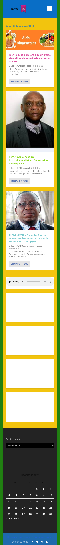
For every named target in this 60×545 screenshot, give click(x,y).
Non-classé (26, 66)
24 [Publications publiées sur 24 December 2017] (50, 508)
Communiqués (27, 246)
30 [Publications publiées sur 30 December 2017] (44, 514)
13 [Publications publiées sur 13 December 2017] (23, 501)
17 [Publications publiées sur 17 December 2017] (50, 501)
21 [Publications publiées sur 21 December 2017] (30, 508)
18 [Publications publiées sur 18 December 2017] (9, 508)
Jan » (16, 518)
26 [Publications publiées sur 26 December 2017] (16, 514)
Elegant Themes (24, 537)
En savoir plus (19, 81)
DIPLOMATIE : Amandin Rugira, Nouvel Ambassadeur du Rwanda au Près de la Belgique (28, 238)
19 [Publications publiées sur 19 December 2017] (16, 508)
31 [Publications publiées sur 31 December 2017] (50, 514)
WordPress (49, 537)
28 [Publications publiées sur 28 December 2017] (30, 514)
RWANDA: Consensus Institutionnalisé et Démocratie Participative (28, 160)
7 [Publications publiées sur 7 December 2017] (30, 495)
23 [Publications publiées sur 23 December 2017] (44, 508)
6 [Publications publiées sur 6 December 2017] (23, 495)
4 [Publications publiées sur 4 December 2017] (9, 495)
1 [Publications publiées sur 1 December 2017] (37, 489)
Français (25, 168)
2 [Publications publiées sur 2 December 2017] (43, 489)
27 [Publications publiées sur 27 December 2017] (23, 514)
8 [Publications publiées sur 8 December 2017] (37, 495)
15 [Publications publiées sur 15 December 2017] (37, 501)
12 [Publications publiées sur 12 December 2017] (16, 501)
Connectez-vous (20, 542)
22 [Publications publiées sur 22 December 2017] (37, 508)
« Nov (9, 518)
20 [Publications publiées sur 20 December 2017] (23, 508)
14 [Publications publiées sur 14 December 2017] (30, 501)
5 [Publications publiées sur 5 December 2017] (16, 495)
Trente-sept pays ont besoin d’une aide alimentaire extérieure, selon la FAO (30, 58)
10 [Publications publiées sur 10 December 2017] (50, 495)
